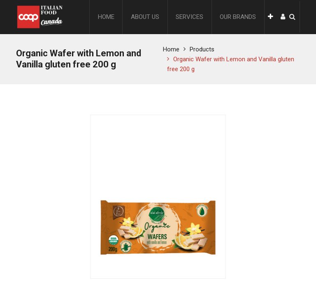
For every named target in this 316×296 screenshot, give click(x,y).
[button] (270, 17)
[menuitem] (106, 17)
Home (171, 49)
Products (202, 49)
